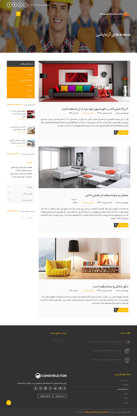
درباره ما (30, 90)
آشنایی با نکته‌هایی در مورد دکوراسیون (16, 128)
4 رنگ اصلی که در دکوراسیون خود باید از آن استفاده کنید (94, 109)
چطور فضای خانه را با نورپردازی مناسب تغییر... (16, 114)
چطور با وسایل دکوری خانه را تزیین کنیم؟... (16, 141)
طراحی (29, 164)
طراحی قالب (27, 195)
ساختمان (30, 220)
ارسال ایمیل (59, 396)
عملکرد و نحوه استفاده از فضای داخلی (106, 195)
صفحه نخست (28, 69)
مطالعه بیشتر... (123, 132)
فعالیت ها (30, 74)
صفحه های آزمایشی (26, 80)
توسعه (29, 189)
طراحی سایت (26, 202)
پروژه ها (30, 85)
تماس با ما (30, 96)
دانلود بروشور (45, 396)
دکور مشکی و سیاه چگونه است (110, 286)
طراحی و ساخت (88, 113)
